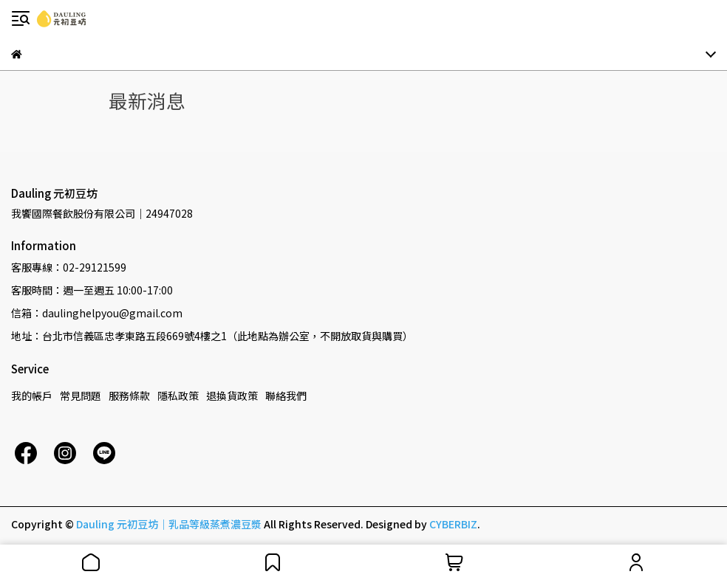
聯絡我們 (286, 395)
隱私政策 (178, 395)
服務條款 (129, 395)
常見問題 (80, 395)
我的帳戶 (31, 395)
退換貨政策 (232, 395)
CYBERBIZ (453, 524)
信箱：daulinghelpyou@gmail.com (96, 312)
